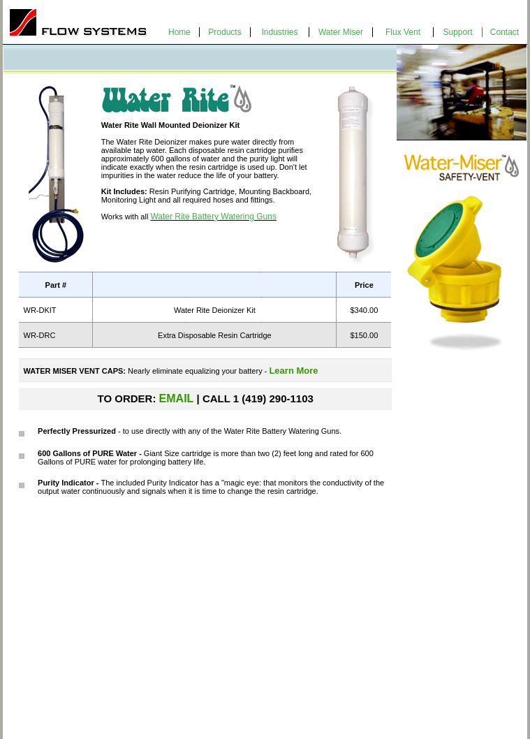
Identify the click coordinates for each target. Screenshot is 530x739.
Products (224, 32)
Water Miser (340, 32)
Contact (504, 32)
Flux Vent (402, 32)
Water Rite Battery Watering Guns (213, 216)
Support (457, 32)
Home (179, 32)
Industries (279, 32)
